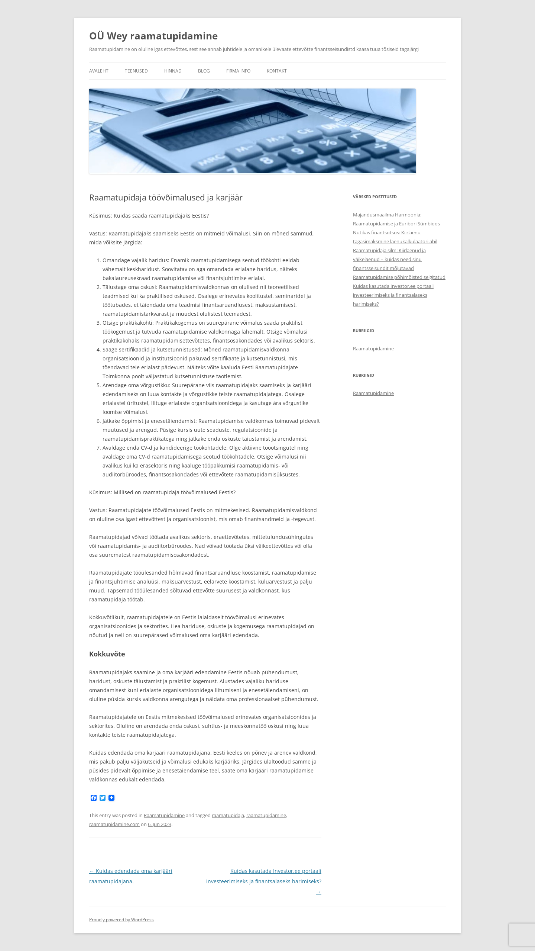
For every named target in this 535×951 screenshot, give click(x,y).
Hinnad (173, 71)
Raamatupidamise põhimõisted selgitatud (399, 277)
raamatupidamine (266, 815)
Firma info (238, 71)
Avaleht (98, 71)
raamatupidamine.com (114, 824)
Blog (204, 71)
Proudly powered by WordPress (121, 919)
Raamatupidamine (164, 815)
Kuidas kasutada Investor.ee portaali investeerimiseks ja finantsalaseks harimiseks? (263, 881)
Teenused (136, 71)
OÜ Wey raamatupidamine (153, 35)
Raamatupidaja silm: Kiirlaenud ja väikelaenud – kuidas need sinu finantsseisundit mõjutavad (389, 259)
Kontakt (277, 71)
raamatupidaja (228, 815)
